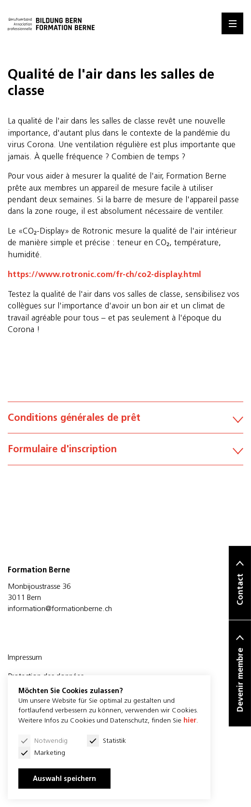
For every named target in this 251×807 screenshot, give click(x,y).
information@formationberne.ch (60, 608)
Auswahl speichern (64, 778)
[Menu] (232, 23)
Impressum (25, 657)
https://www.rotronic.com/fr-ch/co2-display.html (104, 274)
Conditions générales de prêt (125, 417)
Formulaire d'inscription (125, 448)
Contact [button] (240, 590)
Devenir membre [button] (240, 680)
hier (189, 720)
